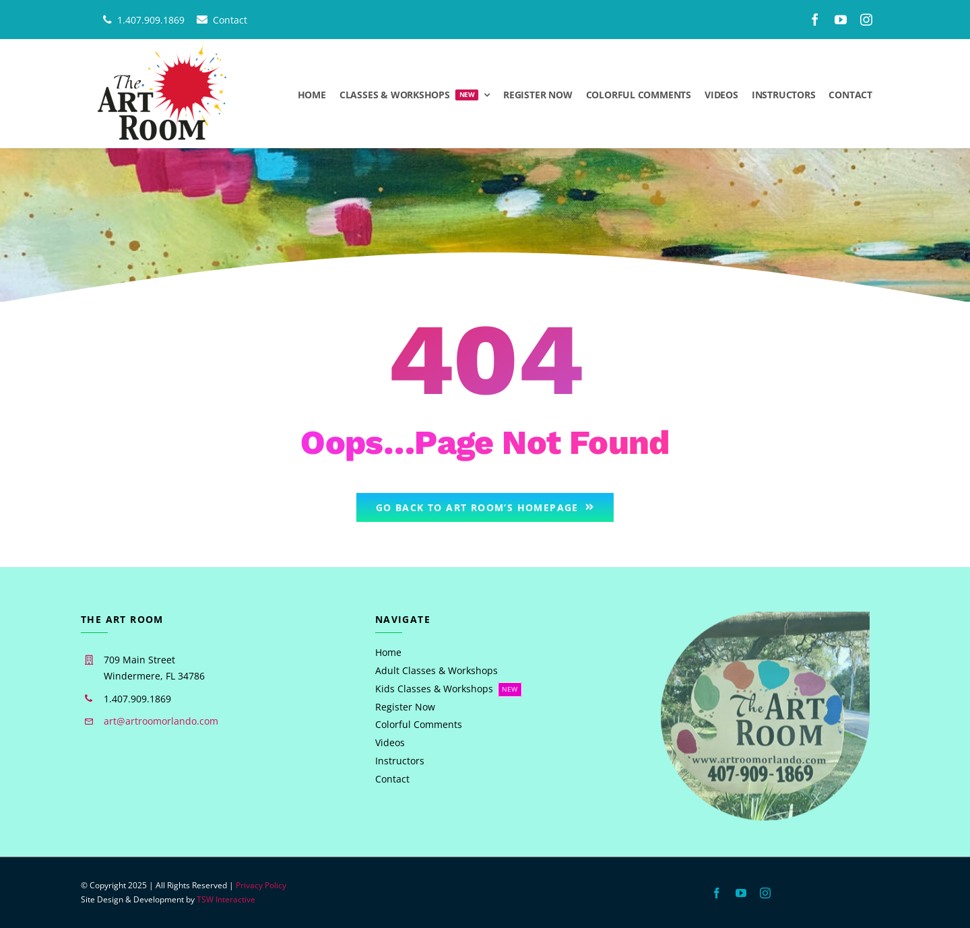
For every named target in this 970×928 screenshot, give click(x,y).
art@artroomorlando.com (161, 721)
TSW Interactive (226, 899)
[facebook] (815, 19)
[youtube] (841, 19)
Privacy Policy (261, 885)
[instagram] (866, 19)
